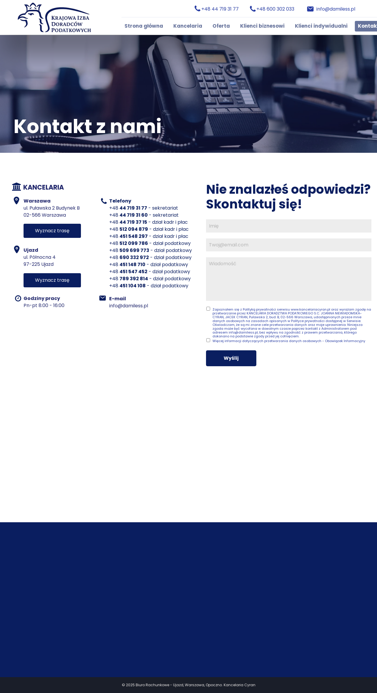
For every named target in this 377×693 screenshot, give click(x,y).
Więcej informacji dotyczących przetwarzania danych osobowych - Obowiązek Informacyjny (288, 341)
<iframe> (188, 451)
